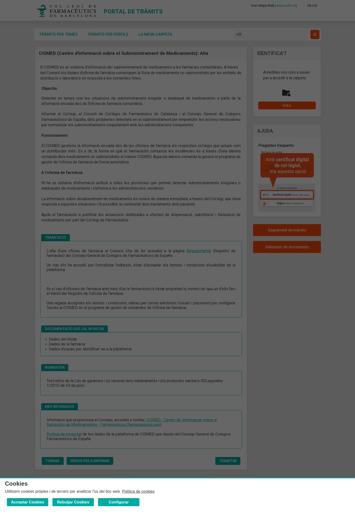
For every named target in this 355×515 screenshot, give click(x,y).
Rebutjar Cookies (73, 502)
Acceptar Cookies (27, 502)
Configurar (119, 502)
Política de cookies (138, 491)
